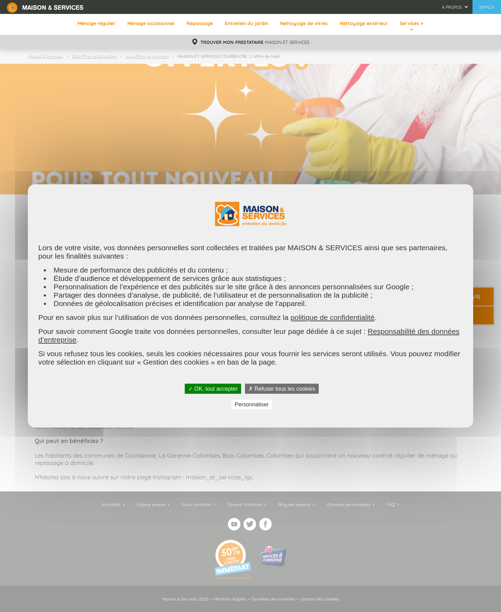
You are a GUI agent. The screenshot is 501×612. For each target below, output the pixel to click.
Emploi (486, 7)
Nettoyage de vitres (304, 23)
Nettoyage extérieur (364, 23)
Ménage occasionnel (151, 23)
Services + (411, 23)
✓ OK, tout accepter (213, 389)
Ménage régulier (97, 23)
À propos (452, 7)
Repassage (199, 23)
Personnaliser (252, 404)
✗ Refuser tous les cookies (281, 389)
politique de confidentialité (333, 317)
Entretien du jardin (246, 23)
